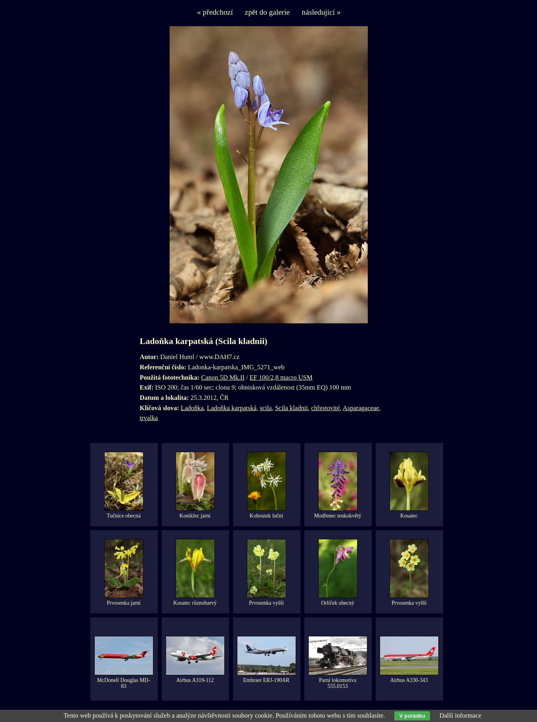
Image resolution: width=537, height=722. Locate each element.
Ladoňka (192, 408)
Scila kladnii (291, 408)
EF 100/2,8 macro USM (281, 377)
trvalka (149, 418)
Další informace (461, 715)
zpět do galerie (267, 12)
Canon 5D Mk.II (223, 377)
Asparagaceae (361, 408)
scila (265, 408)
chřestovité (325, 408)
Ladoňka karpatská (231, 408)
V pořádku (412, 716)
